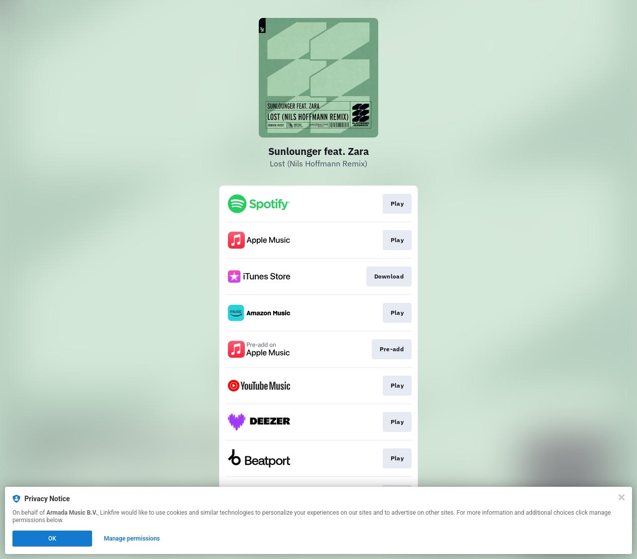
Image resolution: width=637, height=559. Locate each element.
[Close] (622, 497)
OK (52, 538)
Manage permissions (132, 538)
